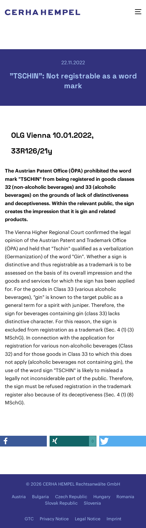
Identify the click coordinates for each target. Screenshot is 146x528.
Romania (125, 496)
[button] (23, 441)
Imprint (114, 519)
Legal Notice (87, 519)
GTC (29, 519)
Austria (19, 496)
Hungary (101, 496)
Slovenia (92, 503)
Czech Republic (71, 496)
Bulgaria (40, 496)
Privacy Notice (54, 519)
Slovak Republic (61, 503)
